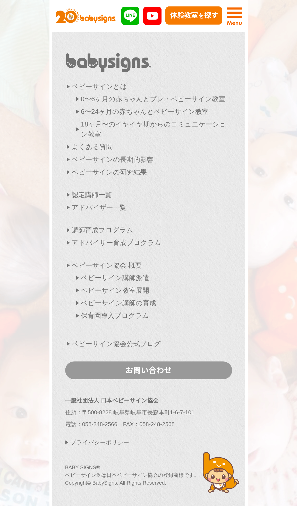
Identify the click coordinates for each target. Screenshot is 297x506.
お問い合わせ (148, 369)
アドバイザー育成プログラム (116, 243)
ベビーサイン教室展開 (115, 290)
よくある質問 (92, 147)
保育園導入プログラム (115, 315)
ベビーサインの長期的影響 (113, 159)
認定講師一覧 (92, 195)
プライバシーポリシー (99, 442)
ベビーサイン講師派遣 (115, 278)
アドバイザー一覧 (99, 207)
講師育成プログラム (102, 230)
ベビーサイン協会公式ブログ (116, 344)
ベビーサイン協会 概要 (107, 265)
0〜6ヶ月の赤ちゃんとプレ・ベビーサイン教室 (153, 99)
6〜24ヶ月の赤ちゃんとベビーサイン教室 (145, 111)
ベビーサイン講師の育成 (118, 303)
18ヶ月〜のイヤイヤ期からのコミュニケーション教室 (153, 129)
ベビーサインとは (99, 86)
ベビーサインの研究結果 (109, 172)
